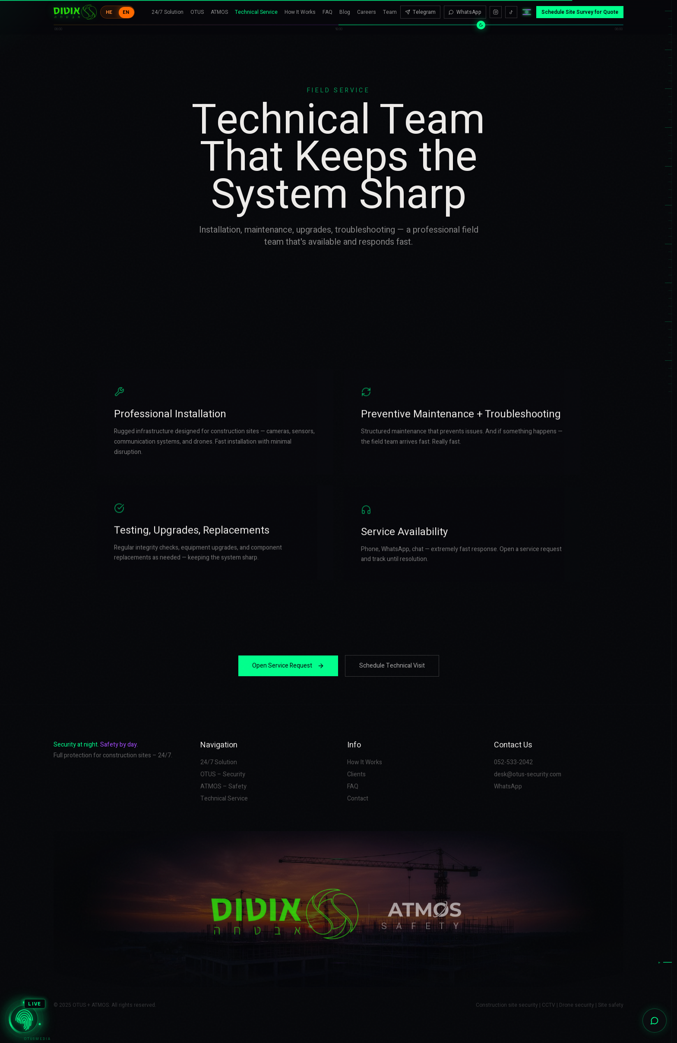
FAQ (327, 7)
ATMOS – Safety (223, 786)
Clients (356, 774)
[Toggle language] (117, 7)
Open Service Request (288, 665)
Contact (357, 798)
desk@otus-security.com (527, 774)
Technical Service (256, 7)
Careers (366, 7)
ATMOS (219, 7)
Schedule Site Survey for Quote (579, 8)
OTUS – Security (222, 774)
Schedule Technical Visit (392, 665)
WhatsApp (465, 8)
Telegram (420, 8)
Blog (344, 7)
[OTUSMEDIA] (24, 1019)
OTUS (197, 7)
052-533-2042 (513, 762)
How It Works (300, 7)
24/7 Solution (167, 7)
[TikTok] (511, 8)
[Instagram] (496, 8)
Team (390, 7)
